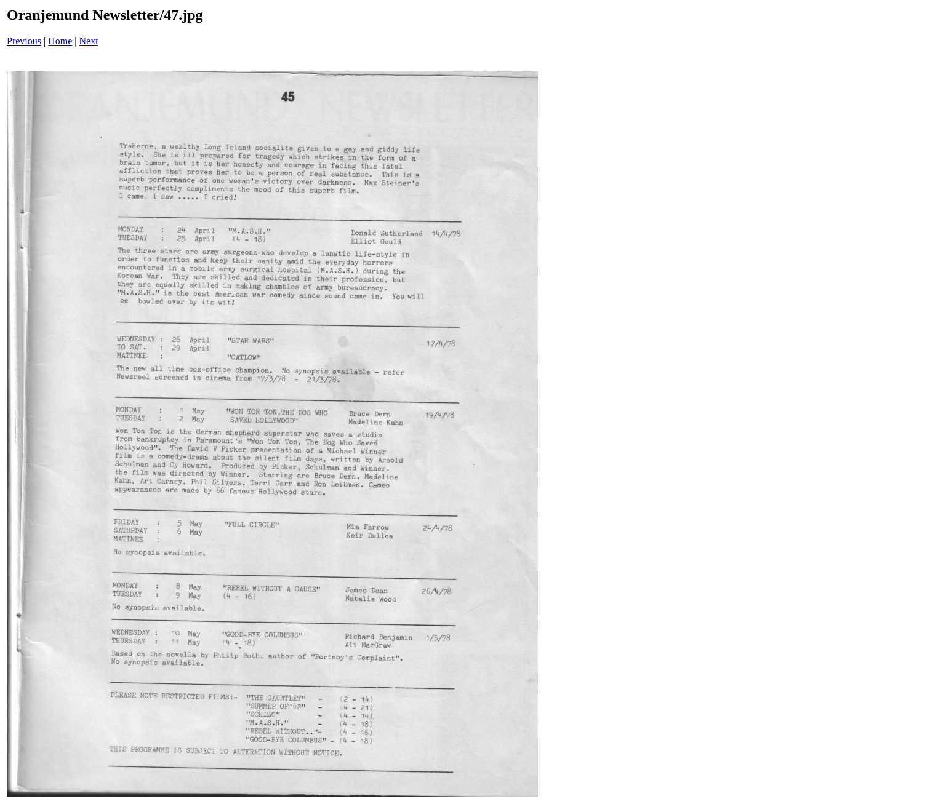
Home (60, 41)
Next (88, 41)
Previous (24, 41)
